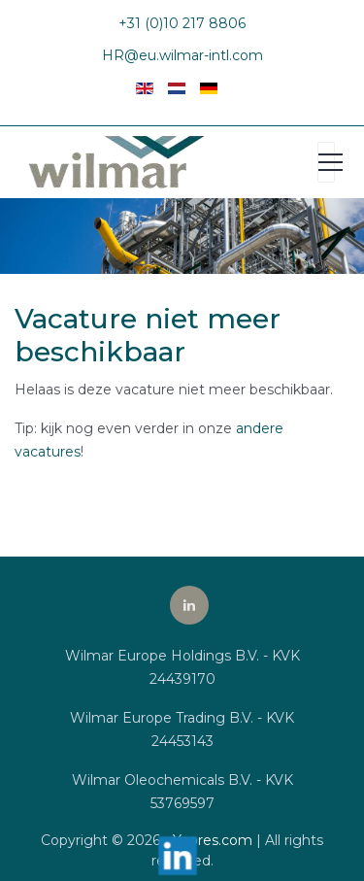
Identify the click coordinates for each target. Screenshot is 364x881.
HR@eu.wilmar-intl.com (182, 55)
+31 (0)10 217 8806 (182, 23)
